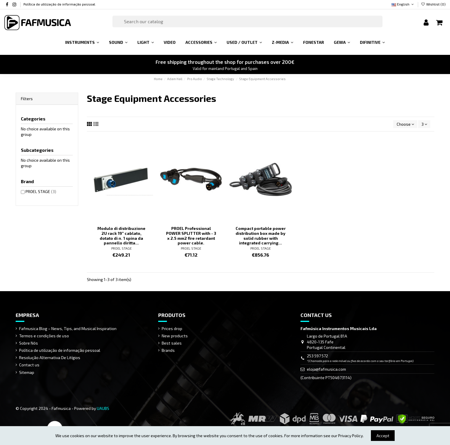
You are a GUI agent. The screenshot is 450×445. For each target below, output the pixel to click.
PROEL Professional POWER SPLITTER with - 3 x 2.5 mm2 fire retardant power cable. (191, 235)
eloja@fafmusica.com (326, 369)
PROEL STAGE (121, 248)
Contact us (29, 364)
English (403, 4)
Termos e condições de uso (44, 335)
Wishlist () (433, 4)
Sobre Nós (28, 342)
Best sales (172, 342)
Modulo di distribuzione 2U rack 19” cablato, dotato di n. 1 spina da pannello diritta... (121, 235)
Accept (382, 435)
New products (175, 335)
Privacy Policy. (351, 435)
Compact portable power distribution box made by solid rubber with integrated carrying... (261, 235)
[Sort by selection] (405, 124)
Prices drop (172, 328)
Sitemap (26, 372)
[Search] (247, 21)
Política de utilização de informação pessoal (59, 4)
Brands (168, 350)
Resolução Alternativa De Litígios (49, 357)
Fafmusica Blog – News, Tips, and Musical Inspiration (67, 328)
